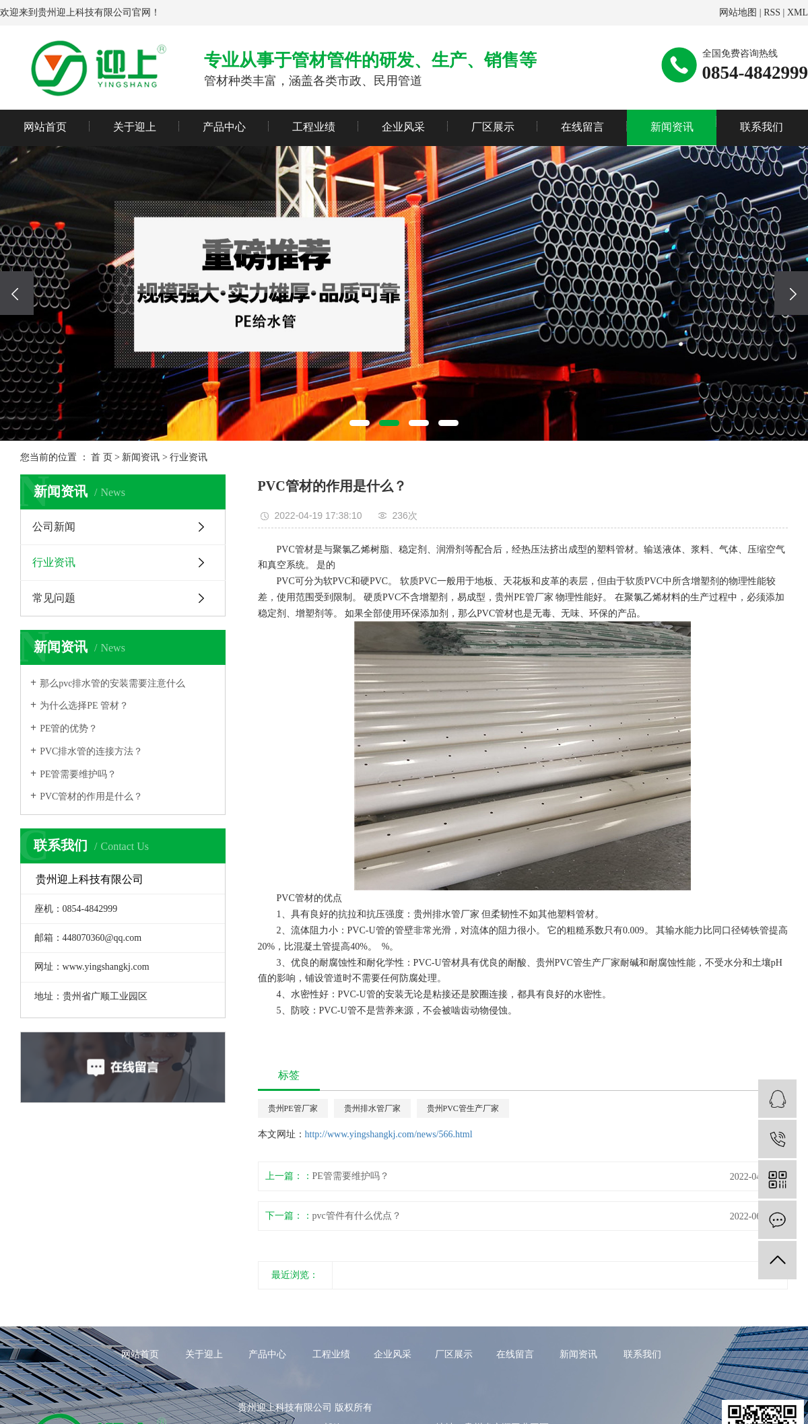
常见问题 (53, 598)
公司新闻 (53, 526)
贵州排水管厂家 (372, 1108)
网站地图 (738, 12)
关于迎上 (134, 127)
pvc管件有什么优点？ (356, 1216)
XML (797, 12)
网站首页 (45, 127)
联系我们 (761, 127)
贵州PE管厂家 (293, 1108)
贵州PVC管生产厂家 (463, 1108)
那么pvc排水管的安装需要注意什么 (112, 683)
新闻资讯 (672, 127)
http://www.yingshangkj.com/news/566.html (389, 1134)
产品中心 (224, 127)
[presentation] (17, 293)
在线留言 (582, 127)
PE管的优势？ (69, 728)
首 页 (101, 457)
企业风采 (403, 127)
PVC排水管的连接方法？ (91, 751)
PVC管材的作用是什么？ (91, 796)
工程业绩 (313, 127)
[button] (359, 423)
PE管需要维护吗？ (78, 774)
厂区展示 (492, 127)
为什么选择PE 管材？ (84, 706)
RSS (772, 12)
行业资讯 (188, 457)
